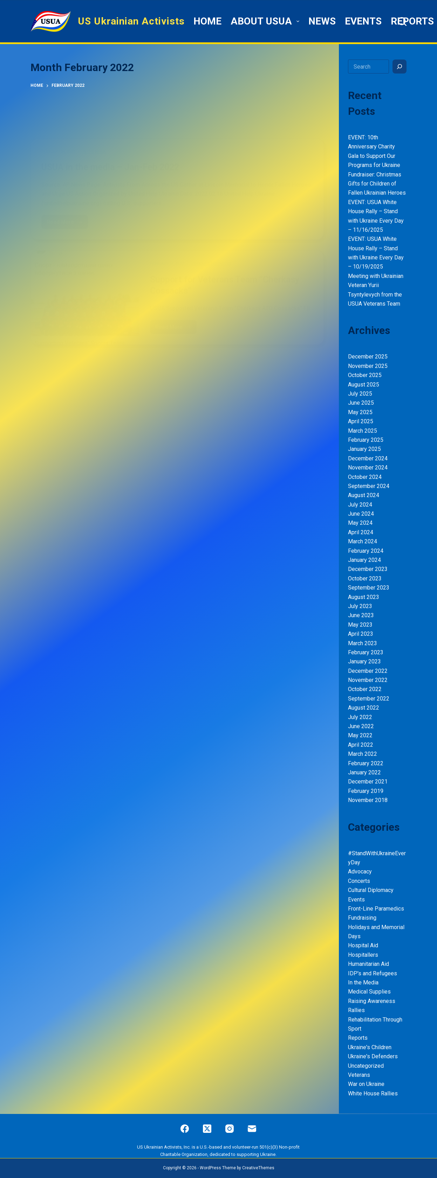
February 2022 (365, 763)
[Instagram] (229, 1128)
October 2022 (365, 689)
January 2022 (364, 772)
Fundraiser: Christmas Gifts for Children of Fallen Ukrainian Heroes (377, 183)
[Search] (402, 21)
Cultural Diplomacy (371, 890)
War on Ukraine (366, 1084)
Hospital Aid (363, 945)
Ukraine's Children (369, 1047)
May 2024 (360, 523)
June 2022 (361, 726)
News (322, 21)
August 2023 (363, 597)
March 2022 (362, 754)
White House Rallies (373, 1093)
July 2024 (360, 504)
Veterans (359, 1075)
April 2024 (360, 532)
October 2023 (365, 578)
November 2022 (368, 680)
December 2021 (368, 781)
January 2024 (364, 560)
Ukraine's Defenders (373, 1056)
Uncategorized (366, 1065)
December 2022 (368, 671)
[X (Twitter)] (207, 1128)
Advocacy (360, 871)
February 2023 (365, 652)
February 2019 (365, 791)
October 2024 (365, 477)
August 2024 (363, 495)
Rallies (356, 1010)
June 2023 (361, 615)
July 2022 (360, 717)
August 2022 (363, 707)
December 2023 (368, 569)
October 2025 (365, 375)
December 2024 (368, 458)
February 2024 (365, 551)
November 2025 (368, 366)
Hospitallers (363, 955)
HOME (207, 21)
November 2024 (368, 467)
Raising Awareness (371, 1001)
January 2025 (364, 449)
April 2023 (360, 633)
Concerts (359, 881)
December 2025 (368, 356)
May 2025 (360, 412)
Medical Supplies (369, 991)
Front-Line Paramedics (376, 908)
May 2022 (360, 735)
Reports (412, 21)
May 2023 (360, 624)
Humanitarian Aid (368, 964)
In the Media (363, 982)
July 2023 (360, 606)
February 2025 (365, 440)
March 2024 (362, 541)
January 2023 (364, 661)
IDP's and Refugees (372, 973)
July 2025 (360, 393)
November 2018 (368, 800)
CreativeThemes (258, 1167)
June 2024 (361, 513)
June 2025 (361, 402)
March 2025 (362, 430)
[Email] (252, 1128)
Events (363, 21)
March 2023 (362, 643)
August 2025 (363, 384)
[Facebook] (184, 1128)
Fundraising (362, 917)
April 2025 (360, 421)
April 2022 (360, 744)
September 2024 (368, 486)
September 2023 (368, 587)
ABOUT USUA (266, 21)
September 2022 (368, 698)
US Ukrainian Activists (131, 21)
